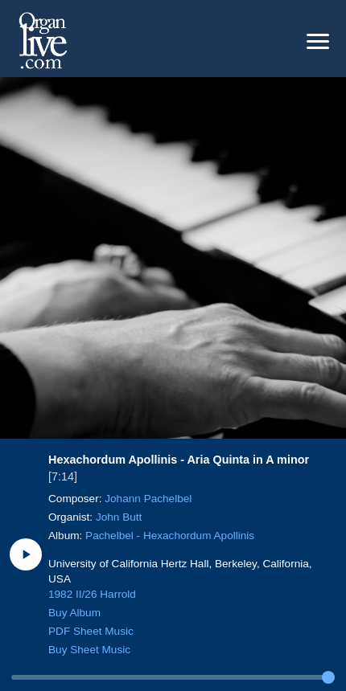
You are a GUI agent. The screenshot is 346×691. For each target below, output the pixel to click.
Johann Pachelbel (148, 499)
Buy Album (74, 613)
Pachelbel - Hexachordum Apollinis (169, 535)
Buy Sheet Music (89, 650)
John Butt (119, 517)
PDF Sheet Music (91, 631)
